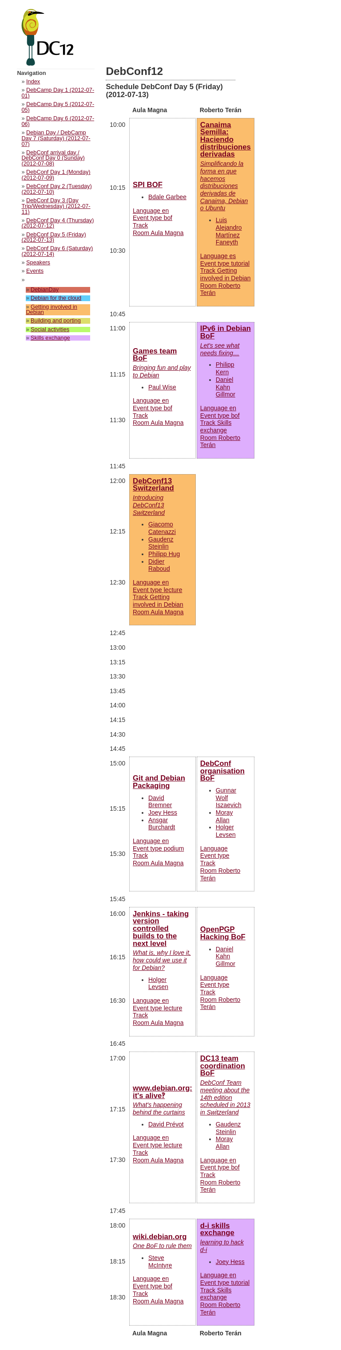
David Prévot (166, 1124)
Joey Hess (162, 812)
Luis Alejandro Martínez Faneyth (229, 231)
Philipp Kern (225, 368)
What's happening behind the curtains (159, 1108)
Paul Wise (162, 387)
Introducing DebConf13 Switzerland (149, 505)
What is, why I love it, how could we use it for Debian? (162, 960)
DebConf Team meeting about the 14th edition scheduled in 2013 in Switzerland (225, 1097)
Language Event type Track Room (225, 274)
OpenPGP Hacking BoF (223, 933)
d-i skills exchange (217, 1229)
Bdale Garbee (167, 196)
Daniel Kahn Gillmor (225, 387)
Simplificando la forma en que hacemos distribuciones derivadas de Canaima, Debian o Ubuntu (224, 186)
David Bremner (160, 801)
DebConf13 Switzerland (153, 485)
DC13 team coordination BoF (222, 1065)
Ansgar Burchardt (161, 823)
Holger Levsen (226, 831)
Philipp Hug (164, 553)
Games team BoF (155, 355)
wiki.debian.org (159, 1236)
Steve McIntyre (160, 1261)
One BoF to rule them (162, 1245)
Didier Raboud (159, 565)
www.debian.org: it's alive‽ (162, 1092)
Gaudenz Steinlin (160, 543)
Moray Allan (224, 816)
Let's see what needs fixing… (219, 349)
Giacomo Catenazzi (162, 528)
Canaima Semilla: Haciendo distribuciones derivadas (225, 140)
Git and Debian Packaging (159, 782)
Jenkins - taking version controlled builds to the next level (161, 929)
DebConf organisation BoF (222, 770)
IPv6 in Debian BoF (225, 332)
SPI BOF (148, 185)
